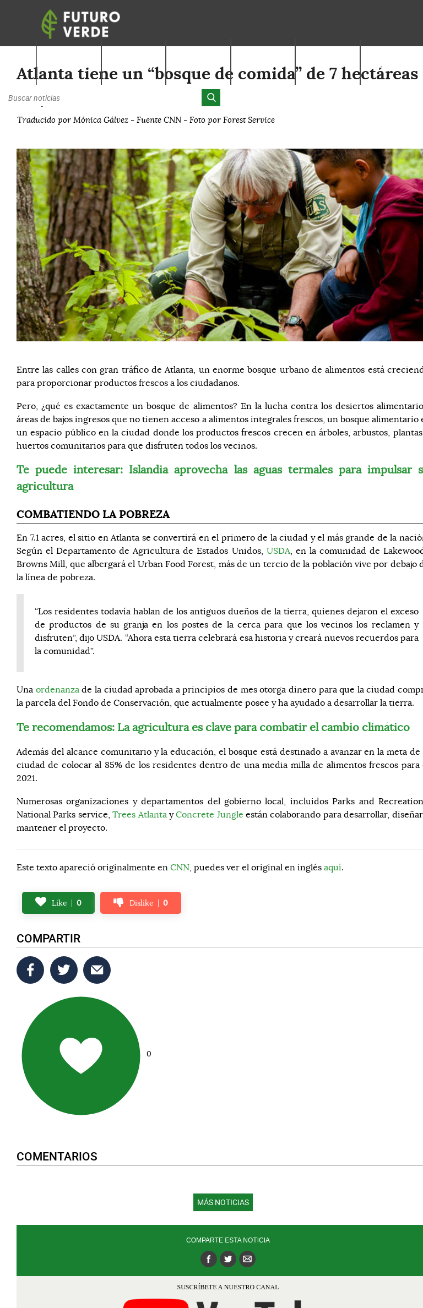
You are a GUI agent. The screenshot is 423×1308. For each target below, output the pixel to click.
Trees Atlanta (139, 814)
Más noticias (223, 1202)
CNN (179, 867)
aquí (332, 867)
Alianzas (392, 64)
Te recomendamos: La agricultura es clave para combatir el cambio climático (213, 727)
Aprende (133, 64)
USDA (278, 551)
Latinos (263, 64)
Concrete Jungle (209, 814)
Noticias (198, 64)
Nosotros (68, 64)
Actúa (328, 64)
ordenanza (57, 689)
